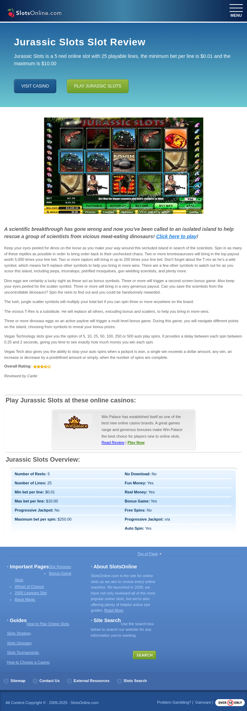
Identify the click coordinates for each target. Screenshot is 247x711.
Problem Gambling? (174, 702)
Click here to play (176, 236)
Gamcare (203, 702)
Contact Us (49, 681)
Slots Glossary (19, 643)
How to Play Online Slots (48, 624)
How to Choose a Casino (28, 662)
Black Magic (25, 599)
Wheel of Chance (29, 586)
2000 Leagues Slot (31, 593)
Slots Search (135, 681)
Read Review (113, 442)
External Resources (92, 681)
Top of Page (147, 554)
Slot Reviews (60, 567)
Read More (113, 610)
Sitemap (18, 681)
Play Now (136, 442)
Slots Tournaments (23, 652)
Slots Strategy (19, 633)
